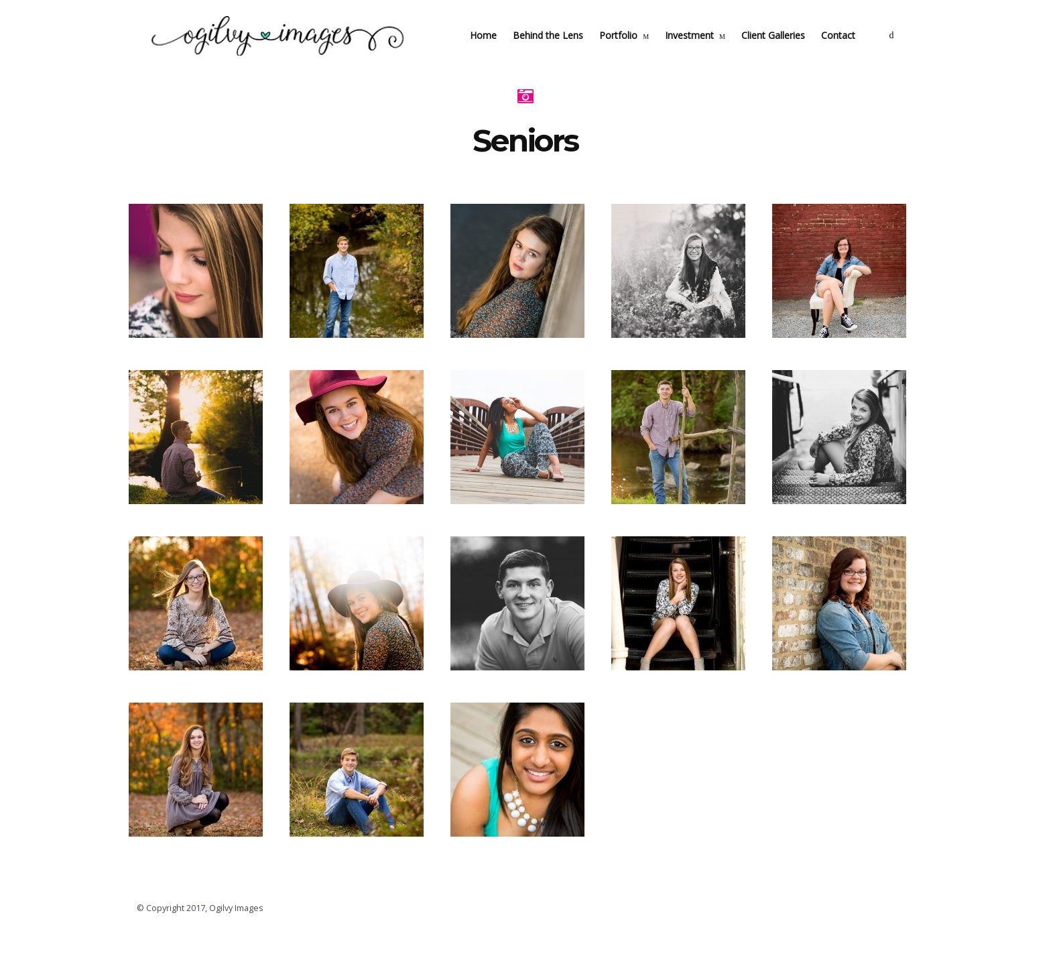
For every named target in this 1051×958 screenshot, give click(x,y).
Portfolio (632, 50)
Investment (702, 50)
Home (496, 50)
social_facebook (904, 51)
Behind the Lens (561, 50)
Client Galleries (786, 50)
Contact (851, 50)
